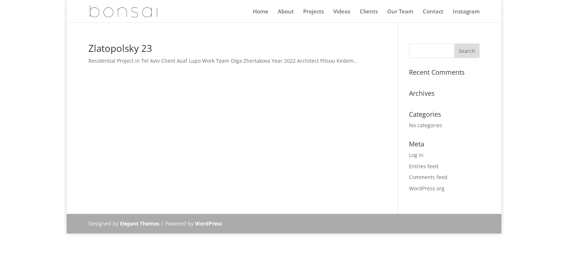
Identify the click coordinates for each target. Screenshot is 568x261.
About (286, 12)
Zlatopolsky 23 (120, 48)
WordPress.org (426, 188)
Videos (341, 12)
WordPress (208, 223)
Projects (313, 12)
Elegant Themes (139, 223)
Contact (433, 12)
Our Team (400, 12)
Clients (369, 12)
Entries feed (423, 166)
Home (260, 12)
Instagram (466, 12)
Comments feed (428, 177)
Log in (416, 155)
